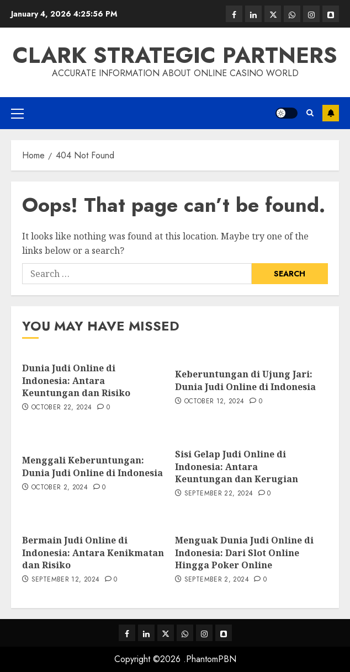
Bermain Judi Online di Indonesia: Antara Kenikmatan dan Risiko (93, 552)
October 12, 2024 (214, 401)
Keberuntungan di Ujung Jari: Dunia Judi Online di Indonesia (245, 380)
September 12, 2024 (65, 579)
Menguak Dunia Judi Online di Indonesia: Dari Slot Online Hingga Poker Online (244, 552)
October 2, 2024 (59, 487)
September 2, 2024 (216, 579)
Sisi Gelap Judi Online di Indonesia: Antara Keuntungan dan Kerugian (236, 466)
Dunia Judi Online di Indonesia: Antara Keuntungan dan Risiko (76, 380)
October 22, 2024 (61, 407)
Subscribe (330, 113)
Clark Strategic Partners (175, 55)
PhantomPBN (211, 659)
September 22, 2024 (218, 493)
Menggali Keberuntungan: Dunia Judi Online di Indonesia (92, 466)
